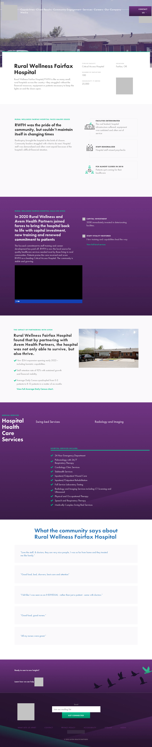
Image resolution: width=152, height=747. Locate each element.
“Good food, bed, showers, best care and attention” (45, 574)
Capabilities (27, 9)
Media (24, 12)
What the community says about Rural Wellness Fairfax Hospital (76, 533)
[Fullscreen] (80, 301)
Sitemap (108, 727)
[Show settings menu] (75, 301)
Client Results (44, 9)
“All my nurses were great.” (33, 635)
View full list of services (96, 244)
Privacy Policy (68, 727)
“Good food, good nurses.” (33, 615)
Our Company (113, 9)
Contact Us (143, 11)
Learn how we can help (29, 681)
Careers (98, 9)
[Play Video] (17, 301)
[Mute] (71, 301)
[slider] (46, 301)
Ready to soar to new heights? (27, 670)
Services (87, 9)
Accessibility (90, 727)
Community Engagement (67, 9)
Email (76, 704)
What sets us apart (27, 727)
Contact (49, 727)
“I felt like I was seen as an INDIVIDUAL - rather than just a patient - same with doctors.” (62, 594)
